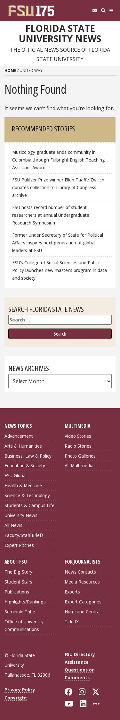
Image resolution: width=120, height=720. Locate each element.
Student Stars (18, 582)
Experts (72, 592)
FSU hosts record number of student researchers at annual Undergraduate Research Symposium (50, 215)
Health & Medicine (23, 485)
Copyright (15, 698)
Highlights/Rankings (25, 602)
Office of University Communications (24, 625)
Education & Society (24, 465)
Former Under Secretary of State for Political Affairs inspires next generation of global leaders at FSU (57, 242)
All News (13, 525)
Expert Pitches (19, 545)
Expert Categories (83, 602)
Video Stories (78, 436)
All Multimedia (79, 465)
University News (20, 515)
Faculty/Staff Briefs (24, 535)
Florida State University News (60, 33)
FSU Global (15, 475)
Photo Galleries (80, 456)
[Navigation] (112, 10)
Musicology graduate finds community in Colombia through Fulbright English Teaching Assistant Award (58, 160)
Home (10, 70)
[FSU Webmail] (94, 10)
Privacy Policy (19, 690)
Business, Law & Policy (28, 456)
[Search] (103, 10)
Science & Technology (27, 495)
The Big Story (18, 572)
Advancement (18, 436)
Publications (16, 592)
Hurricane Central (82, 612)
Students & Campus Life (29, 505)
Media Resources (82, 582)
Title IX (72, 622)
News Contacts (80, 572)
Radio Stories (78, 446)
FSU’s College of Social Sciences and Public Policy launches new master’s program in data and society (59, 270)
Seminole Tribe (19, 612)
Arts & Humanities (23, 446)
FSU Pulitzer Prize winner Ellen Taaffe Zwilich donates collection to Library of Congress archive (58, 187)
